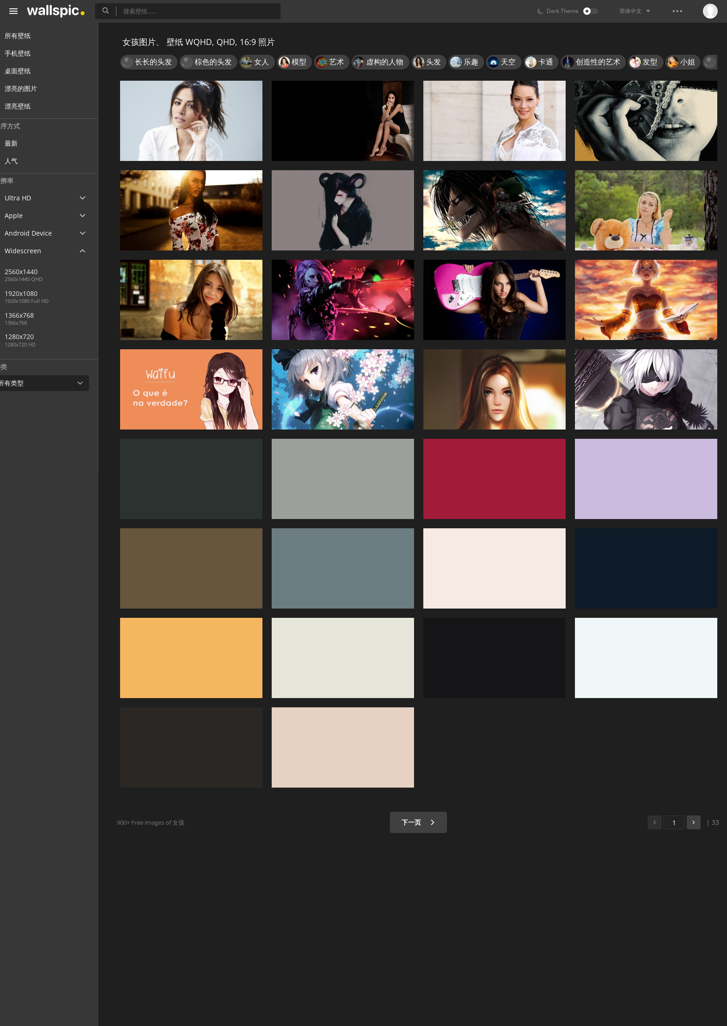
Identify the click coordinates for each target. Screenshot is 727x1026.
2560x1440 (69, 271)
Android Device (39, 233)
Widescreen (34, 250)
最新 (28, 143)
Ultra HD (29, 197)
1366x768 (36, 315)
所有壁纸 (28, 35)
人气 (28, 160)
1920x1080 (38, 293)
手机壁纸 (28, 53)
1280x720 (36, 336)
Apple (24, 215)
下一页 (421, 822)
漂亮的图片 (32, 88)
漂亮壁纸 (28, 106)
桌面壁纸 (28, 70)
